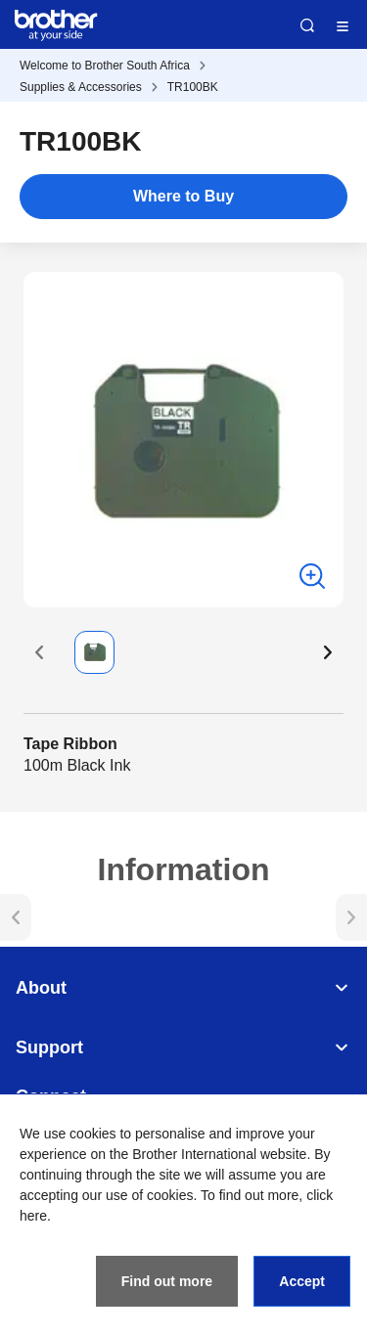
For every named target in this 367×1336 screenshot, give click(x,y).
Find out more (166, 1281)
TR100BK (192, 87)
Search (307, 25)
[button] (39, 652)
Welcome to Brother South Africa (105, 65)
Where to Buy (183, 196)
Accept (302, 1281)
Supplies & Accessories (81, 87)
